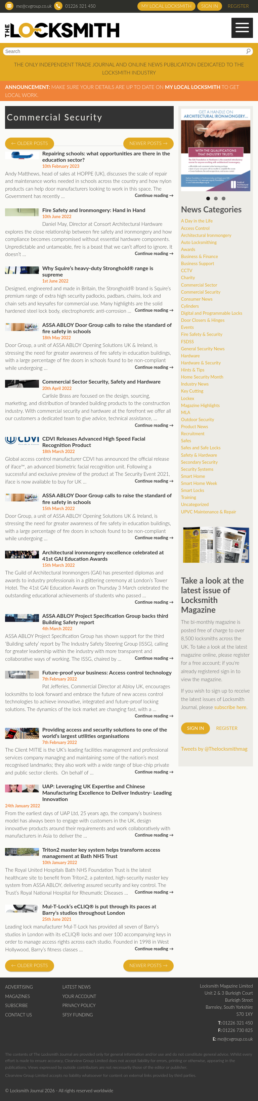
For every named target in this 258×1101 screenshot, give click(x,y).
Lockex (187, 398)
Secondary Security (199, 462)
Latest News (76, 987)
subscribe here (230, 707)
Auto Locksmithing (199, 242)
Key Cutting (192, 391)
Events (187, 327)
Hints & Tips (193, 369)
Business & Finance (199, 256)
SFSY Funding (77, 1014)
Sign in (209, 6)
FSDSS (187, 341)
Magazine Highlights (200, 405)
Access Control (195, 228)
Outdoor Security (197, 419)
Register (238, 6)
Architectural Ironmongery (206, 235)
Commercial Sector (199, 285)
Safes (186, 440)
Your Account (79, 996)
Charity (188, 277)
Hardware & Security (201, 362)
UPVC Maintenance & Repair (208, 511)
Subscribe (16, 1005)
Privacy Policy (79, 1005)
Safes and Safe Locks (201, 447)
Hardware (190, 355)
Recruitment (193, 433)
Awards (188, 249)
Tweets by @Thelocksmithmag (214, 749)
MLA (185, 412)
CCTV (186, 270)
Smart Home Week (199, 483)
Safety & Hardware (199, 455)
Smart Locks (192, 490)
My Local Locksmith (166, 6)
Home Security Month (202, 377)
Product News (194, 426)
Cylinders (190, 306)
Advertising (19, 987)
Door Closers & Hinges (203, 320)
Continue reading (154, 195)
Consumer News (197, 299)
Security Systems (197, 469)
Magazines (17, 996)
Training (188, 497)
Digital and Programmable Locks (211, 313)
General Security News (203, 348)
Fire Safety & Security (201, 334)
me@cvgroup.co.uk (34, 6)
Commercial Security (200, 292)
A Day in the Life (197, 220)
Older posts (29, 143)
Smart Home (193, 476)
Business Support (197, 263)
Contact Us (18, 1014)
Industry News (195, 384)
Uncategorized (195, 504)
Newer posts (148, 143)
